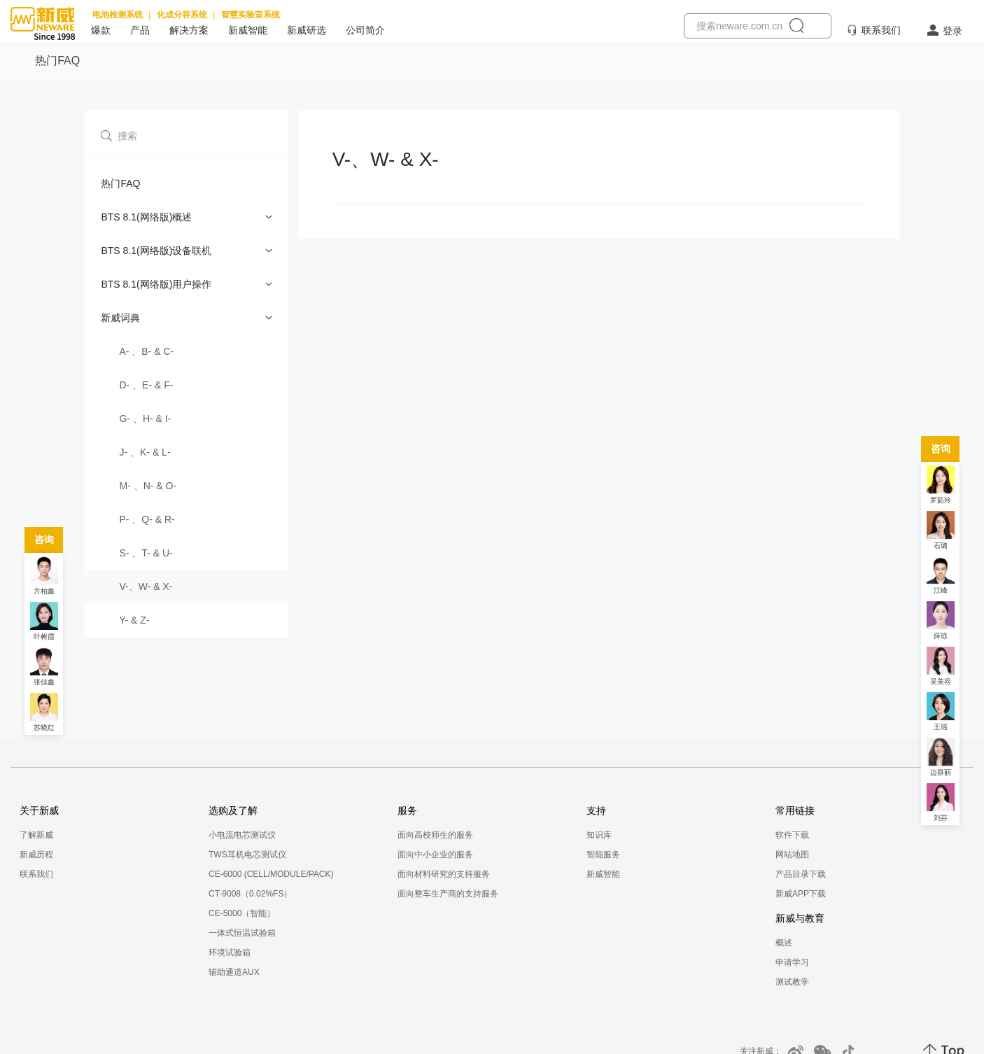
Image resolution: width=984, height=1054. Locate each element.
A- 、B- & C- (146, 351)
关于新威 (39, 810)
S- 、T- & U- (145, 552)
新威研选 (306, 30)
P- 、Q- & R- (146, 519)
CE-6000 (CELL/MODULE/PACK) (271, 874)
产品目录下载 (800, 874)
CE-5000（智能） (242, 913)
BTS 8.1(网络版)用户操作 (156, 284)
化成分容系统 (182, 15)
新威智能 (247, 30)
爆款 (101, 30)
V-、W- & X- (145, 586)
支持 (596, 810)
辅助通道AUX (234, 972)
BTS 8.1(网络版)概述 (146, 217)
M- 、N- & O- (147, 485)
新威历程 (36, 854)
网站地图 (792, 854)
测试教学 (792, 982)
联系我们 (881, 30)
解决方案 (189, 30)
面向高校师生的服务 (435, 835)
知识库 (599, 835)
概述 (783, 943)
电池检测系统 (117, 15)
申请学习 (792, 962)
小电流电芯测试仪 (242, 835)
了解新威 (36, 835)
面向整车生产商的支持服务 (448, 894)
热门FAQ (120, 183)
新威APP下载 (800, 894)
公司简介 (365, 30)
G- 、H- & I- (145, 418)
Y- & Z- (134, 620)
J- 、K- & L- (144, 452)
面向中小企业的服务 (435, 854)
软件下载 (792, 835)
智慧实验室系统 (250, 15)
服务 (407, 810)
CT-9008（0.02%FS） (250, 894)
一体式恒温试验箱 (242, 933)
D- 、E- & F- (146, 385)
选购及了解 (233, 810)
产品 (140, 30)
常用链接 (795, 810)
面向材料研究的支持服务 (444, 874)
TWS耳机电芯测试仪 (247, 854)
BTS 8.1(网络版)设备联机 (156, 250)
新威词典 (120, 317)
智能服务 (603, 854)
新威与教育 (799, 918)
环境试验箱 (230, 952)
